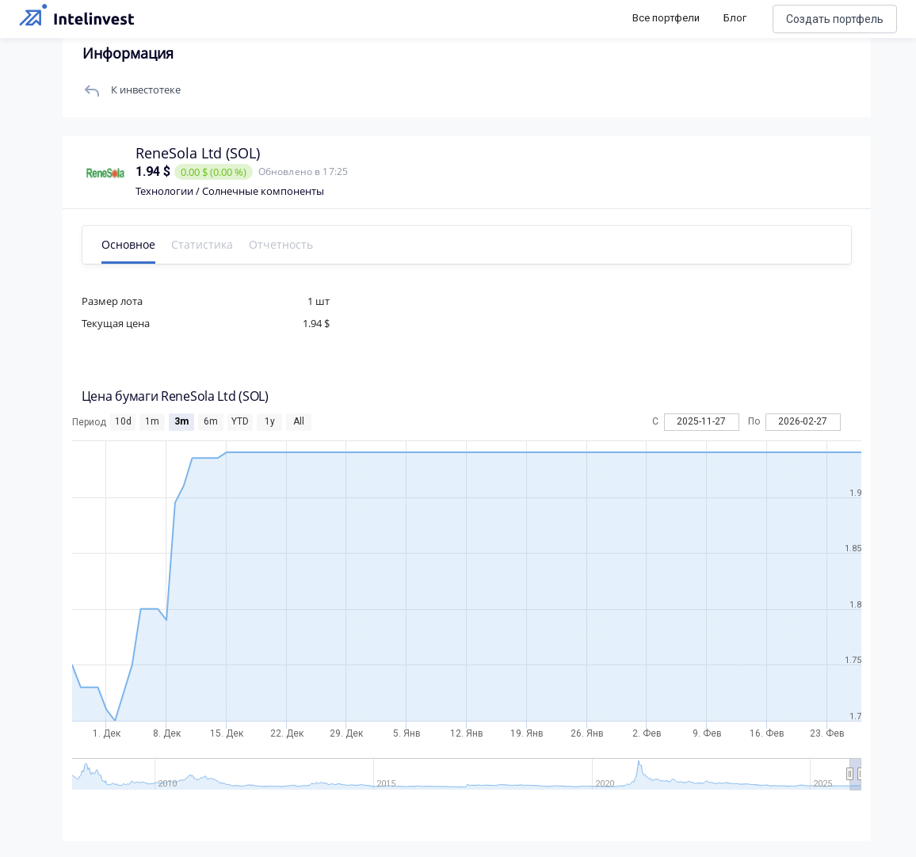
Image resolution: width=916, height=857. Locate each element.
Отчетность (296, 244)
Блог (734, 18)
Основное (143, 244)
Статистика (217, 244)
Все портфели (666, 18)
